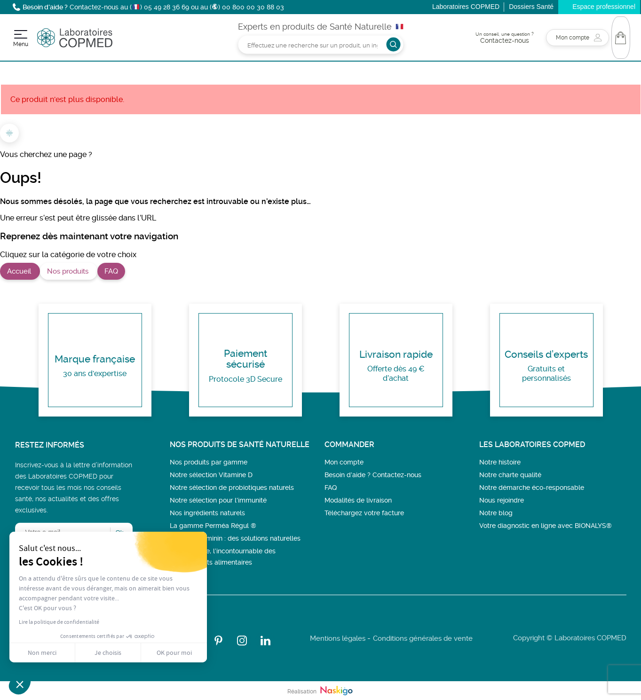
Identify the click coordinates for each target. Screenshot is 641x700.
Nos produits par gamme (208, 462)
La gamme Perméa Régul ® (213, 525)
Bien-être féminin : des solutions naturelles (235, 538)
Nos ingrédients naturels (207, 513)
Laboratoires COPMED (465, 6)
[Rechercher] (320, 44)
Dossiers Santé (531, 6)
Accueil (20, 271)
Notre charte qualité (510, 475)
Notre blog (496, 513)
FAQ (111, 271)
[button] (19, 684)
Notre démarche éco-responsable (531, 487)
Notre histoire (500, 462)
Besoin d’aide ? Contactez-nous (372, 475)
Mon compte (344, 462)
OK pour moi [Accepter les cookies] (174, 652)
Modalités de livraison (358, 500)
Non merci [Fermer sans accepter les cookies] (42, 652)
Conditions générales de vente (423, 638)
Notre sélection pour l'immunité (218, 500)
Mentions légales (337, 638)
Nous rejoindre (501, 500)
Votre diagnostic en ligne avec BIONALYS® (545, 525)
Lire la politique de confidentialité (59, 622)
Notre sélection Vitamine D (211, 475)
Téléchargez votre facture (364, 513)
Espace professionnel (603, 6)
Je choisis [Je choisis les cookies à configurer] (108, 652)
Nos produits (68, 271)
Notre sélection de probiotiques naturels (232, 487)
